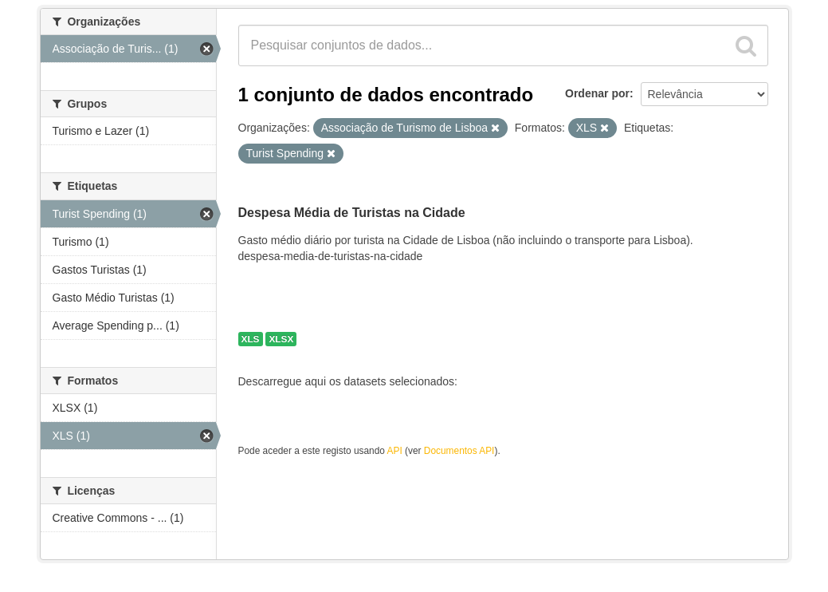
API (394, 450)
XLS (250, 339)
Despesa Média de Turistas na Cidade (351, 212)
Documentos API (459, 450)
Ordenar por (597, 93)
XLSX (281, 339)
